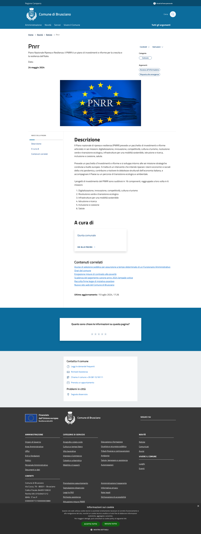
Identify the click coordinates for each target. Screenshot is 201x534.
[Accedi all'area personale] (163, 3)
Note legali (105, 492)
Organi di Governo (33, 441)
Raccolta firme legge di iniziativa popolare (94, 281)
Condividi (145, 47)
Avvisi (141, 451)
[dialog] (100, 518)
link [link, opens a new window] (125, 518)
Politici (28, 460)
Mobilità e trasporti (71, 465)
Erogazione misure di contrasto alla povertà (95, 274)
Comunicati (144, 446)
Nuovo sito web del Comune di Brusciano (94, 285)
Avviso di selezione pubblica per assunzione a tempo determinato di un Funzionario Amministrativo (122, 267)
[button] (100, 529)
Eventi (142, 468)
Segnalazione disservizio (73, 487)
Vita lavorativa (69, 451)
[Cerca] (173, 14)
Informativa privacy (109, 487)
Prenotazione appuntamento (75, 483)
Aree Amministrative (34, 446)
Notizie (49, 34)
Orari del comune (82, 270)
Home (30, 34)
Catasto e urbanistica (72, 460)
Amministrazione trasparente (114, 483)
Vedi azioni (158, 47)
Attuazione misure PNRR (74, 501)
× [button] (198, 506)
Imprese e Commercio (72, 455)
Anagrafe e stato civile (73, 441)
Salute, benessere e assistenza (114, 460)
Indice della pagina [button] (38, 135)
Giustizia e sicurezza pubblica (113, 446)
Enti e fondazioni (32, 455)
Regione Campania (33, 3)
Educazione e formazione (112, 441)
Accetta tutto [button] (90, 524)
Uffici (27, 451)
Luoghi (142, 463)
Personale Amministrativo (36, 465)
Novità (40, 34)
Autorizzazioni (107, 464)
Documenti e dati (32, 469)
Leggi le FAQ (68, 492)
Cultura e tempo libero (73, 446)
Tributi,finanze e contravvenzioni (115, 451)
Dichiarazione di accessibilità (113, 497)
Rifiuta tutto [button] (111, 524)
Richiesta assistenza (72, 497)
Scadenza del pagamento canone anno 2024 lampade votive (103, 277)
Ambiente (105, 455)
